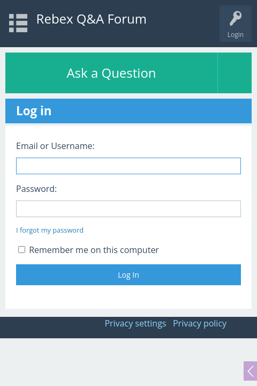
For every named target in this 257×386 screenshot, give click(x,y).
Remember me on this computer (88, 250)
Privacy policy (199, 323)
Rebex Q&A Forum (91, 18)
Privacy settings (135, 323)
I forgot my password (50, 230)
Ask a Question (111, 72)
